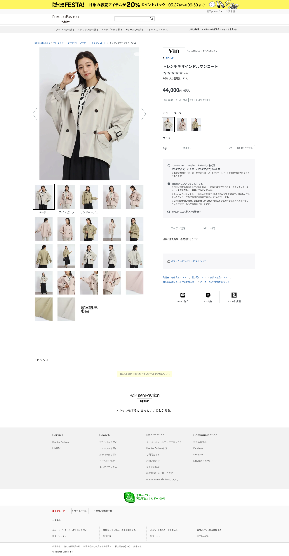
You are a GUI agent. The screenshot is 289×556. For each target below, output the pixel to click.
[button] (34, 114)
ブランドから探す (108, 442)
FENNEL (170, 58)
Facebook (198, 448)
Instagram (198, 454)
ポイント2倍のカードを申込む (164, 530)
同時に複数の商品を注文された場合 (179, 281)
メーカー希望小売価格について (215, 281)
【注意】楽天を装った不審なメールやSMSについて (144, 373)
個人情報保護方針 (72, 546)
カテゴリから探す (108, 454)
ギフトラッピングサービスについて (188, 261)
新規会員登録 (200, 442)
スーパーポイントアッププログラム (164, 442)
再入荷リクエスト (245, 148)
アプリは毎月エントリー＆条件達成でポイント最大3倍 (212, 29)
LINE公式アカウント (203, 461)
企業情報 (56, 546)
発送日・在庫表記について (175, 277)
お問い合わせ (153, 461)
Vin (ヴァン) (58, 42)
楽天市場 (230, 11)
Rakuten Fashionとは (156, 448)
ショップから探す (108, 448)
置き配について (199, 277)
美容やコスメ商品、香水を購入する (119, 530)
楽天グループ (213, 11)
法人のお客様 (153, 467)
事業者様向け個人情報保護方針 (97, 546)
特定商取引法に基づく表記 (159, 473)
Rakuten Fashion (80, 19)
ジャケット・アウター (78, 42)
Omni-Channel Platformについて (162, 479)
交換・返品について (219, 277)
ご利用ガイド (153, 454)
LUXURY (56, 448)
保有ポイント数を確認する (209, 530)
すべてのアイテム (108, 467)
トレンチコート (99, 42)
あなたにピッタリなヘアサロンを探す (69, 530)
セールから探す (107, 461)
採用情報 (137, 546)
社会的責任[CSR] (122, 546)
